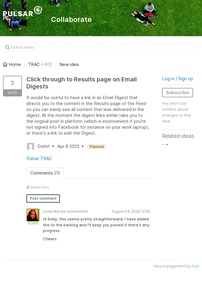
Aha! (195, 266)
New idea (69, 64)
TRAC (34, 64)
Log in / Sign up (177, 78)
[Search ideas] (101, 47)
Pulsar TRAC (39, 158)
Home (12, 64)
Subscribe (177, 92)
